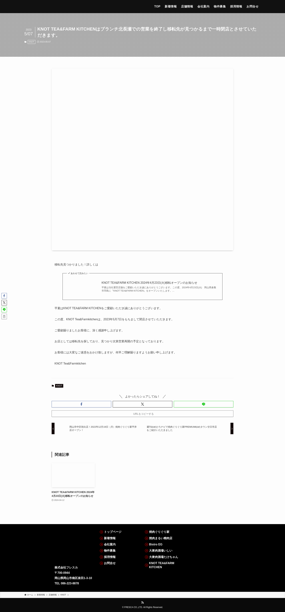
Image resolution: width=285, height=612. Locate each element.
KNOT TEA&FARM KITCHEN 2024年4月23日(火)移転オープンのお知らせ (149, 282)
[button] (81, 404)
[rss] (142, 602)
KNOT (31, 42)
